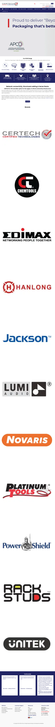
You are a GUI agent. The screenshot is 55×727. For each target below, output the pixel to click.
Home (3, 9)
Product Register (5, 711)
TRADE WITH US (37, 9)
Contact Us (5, 11)
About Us (50, 9)
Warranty (44, 9)
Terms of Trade (18, 707)
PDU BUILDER (30, 9)
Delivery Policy (17, 708)
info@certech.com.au (49, 7)
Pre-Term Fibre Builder (32, 713)
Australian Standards (32, 712)
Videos (29, 711)
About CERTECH (4, 707)
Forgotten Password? (49, 5)
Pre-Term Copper (22, 9)
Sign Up (44, 5)
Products (7, 9)
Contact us (48, 98)
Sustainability (4, 710)
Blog (29, 707)
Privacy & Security (18, 710)
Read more (27, 101)
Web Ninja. (42, 723)
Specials (29, 710)
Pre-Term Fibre (14, 9)
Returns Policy (17, 711)
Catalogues (30, 708)
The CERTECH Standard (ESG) (7, 708)
